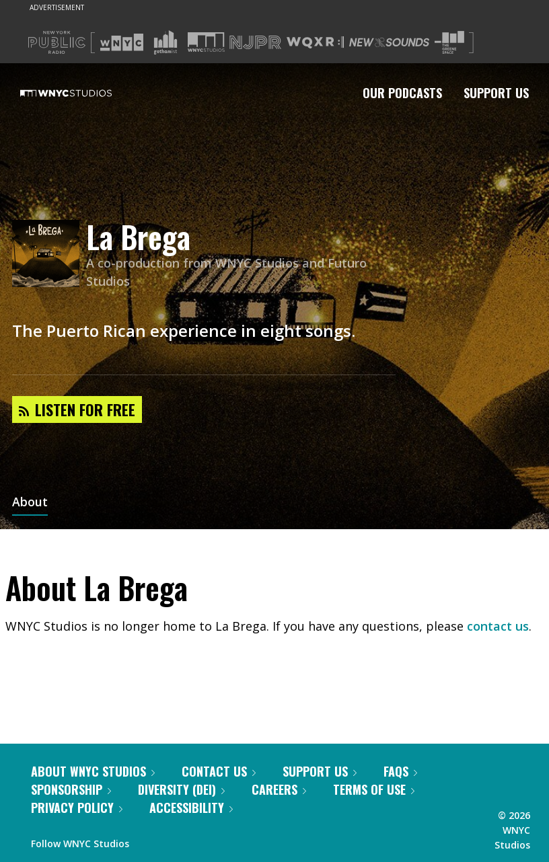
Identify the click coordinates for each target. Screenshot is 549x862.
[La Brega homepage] (49, 254)
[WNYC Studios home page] (82, 93)
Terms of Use (373, 789)
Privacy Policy (76, 807)
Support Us (496, 93)
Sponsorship (71, 789)
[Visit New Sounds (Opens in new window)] (389, 42)
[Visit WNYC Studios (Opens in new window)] (206, 42)
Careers (279, 789)
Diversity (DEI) (181, 789)
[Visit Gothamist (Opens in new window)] (165, 42)
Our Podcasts (402, 93)
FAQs (400, 771)
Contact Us (219, 771)
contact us (498, 626)
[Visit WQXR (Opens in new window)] (315, 42)
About (30, 503)
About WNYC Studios (93, 771)
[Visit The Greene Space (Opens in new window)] (449, 42)
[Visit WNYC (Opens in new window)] (121, 42)
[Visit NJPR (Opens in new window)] (255, 43)
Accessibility (191, 807)
